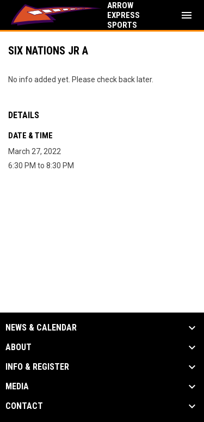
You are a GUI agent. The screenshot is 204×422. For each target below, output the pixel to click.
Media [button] (17, 386)
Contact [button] (24, 406)
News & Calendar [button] (41, 327)
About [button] (18, 347)
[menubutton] (186, 15)
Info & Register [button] (37, 367)
